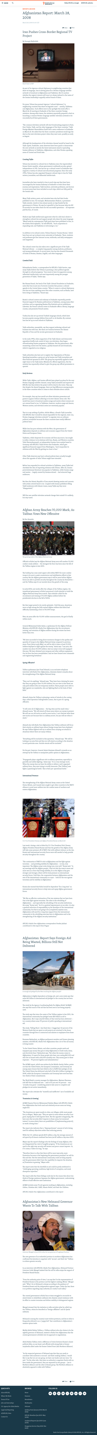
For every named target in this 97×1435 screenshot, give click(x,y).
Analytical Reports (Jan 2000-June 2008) (35, 1422)
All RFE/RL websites (87, 3)
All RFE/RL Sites (6, 1413)
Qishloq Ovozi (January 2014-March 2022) (36, 1411)
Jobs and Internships (7, 1403)
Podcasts (27, 1406)
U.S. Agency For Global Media (10, 1406)
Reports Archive (29, 9)
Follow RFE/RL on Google (71, 3)
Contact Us (4, 1417)
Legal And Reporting (7, 1410)
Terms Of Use (5, 1399)
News (26, 1392)
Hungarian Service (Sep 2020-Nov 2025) (35, 1427)
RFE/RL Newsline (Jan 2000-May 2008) (35, 1416)
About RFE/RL (5, 1392)
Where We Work (6, 1396)
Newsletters (28, 1399)
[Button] (65, 28)
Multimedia (28, 1403)
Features (27, 1396)
